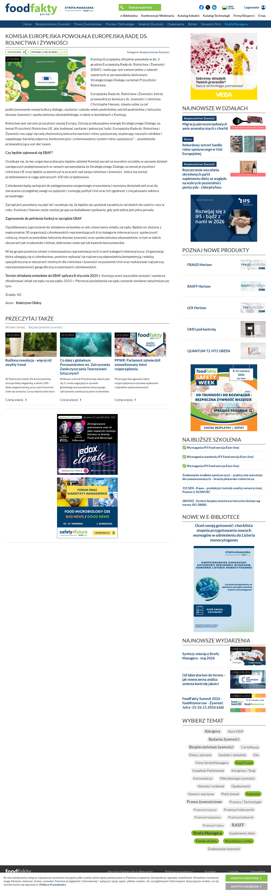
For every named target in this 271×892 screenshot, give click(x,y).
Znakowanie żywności (224, 849)
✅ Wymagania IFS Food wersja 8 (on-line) (210, 447)
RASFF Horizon (199, 286)
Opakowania (175, 24)
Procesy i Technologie (120, 24)
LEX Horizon (196, 308)
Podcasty (253, 794)
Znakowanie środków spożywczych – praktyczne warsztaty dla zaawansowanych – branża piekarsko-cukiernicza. (222, 477)
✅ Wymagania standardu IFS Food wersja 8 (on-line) (218, 457)
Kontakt (210, 871)
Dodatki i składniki (232, 755)
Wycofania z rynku (238, 841)
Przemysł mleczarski (239, 809)
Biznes (192, 24)
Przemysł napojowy (207, 817)
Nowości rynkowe (211, 786)
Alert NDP (235, 731)
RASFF (238, 824)
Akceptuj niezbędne (245, 886)
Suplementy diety (242, 833)
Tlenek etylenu (206, 841)
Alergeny (212, 731)
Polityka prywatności (179, 871)
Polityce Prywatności (52, 884)
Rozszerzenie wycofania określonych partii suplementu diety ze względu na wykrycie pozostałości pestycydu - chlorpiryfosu (204, 178)
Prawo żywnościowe (204, 801)
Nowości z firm (211, 24)
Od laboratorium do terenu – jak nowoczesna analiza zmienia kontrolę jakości (204, 679)
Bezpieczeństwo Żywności (53, 24)
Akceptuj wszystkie (245, 878)
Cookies (233, 871)
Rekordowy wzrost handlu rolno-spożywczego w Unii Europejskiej (202, 149)
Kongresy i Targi (243, 770)
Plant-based (230, 794)
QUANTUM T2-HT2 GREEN (208, 351)
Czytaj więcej (14, 400)
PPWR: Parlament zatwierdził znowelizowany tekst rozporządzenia (137, 364)
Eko (256, 755)
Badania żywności (224, 739)
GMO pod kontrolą (201, 329)
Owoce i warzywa (201, 794)
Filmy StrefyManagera (211, 763)
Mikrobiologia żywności (237, 778)
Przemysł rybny (213, 825)
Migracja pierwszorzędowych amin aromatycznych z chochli (205, 126)
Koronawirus (203, 778)
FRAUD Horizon (199, 265)
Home (27, 24)
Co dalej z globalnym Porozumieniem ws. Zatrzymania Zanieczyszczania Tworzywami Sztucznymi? (85, 366)
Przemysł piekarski (241, 817)
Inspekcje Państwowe (208, 770)
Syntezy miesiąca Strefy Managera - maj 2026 (200, 656)
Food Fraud (244, 763)
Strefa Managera (236, 24)
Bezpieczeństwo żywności (46, 327)
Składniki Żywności (150, 24)
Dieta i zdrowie (200, 755)
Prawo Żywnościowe (88, 24)
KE (19, 294)
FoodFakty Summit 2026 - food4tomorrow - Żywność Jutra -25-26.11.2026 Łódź (203, 702)
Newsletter (258, 871)
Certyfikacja (250, 747)
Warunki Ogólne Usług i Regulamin (130, 871)
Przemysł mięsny (205, 810)
